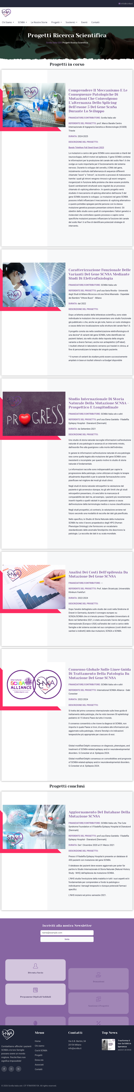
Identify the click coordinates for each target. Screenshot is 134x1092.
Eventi (84, 22)
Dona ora (39, 1060)
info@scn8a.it (126, 3)
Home (38, 1041)
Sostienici (71, 22)
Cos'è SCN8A (41, 1050)
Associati (39, 1064)
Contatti (95, 22)
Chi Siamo (7, 22)
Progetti (55, 22)
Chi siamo (39, 1046)
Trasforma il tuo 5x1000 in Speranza (124, 1043)
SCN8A (21, 22)
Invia (67, 939)
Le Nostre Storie (39, 22)
